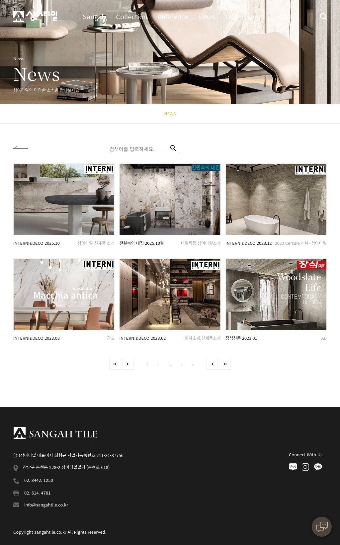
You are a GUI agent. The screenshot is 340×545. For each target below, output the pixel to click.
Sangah (94, 16)
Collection (131, 16)
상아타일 (35, 16)
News (206, 16)
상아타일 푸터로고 (55, 433)
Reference (172, 16)
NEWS (170, 113)
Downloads (242, 16)
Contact (282, 16)
